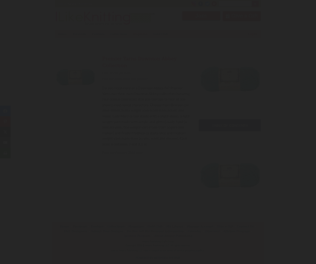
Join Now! (158, 152)
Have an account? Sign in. (158, 189)
